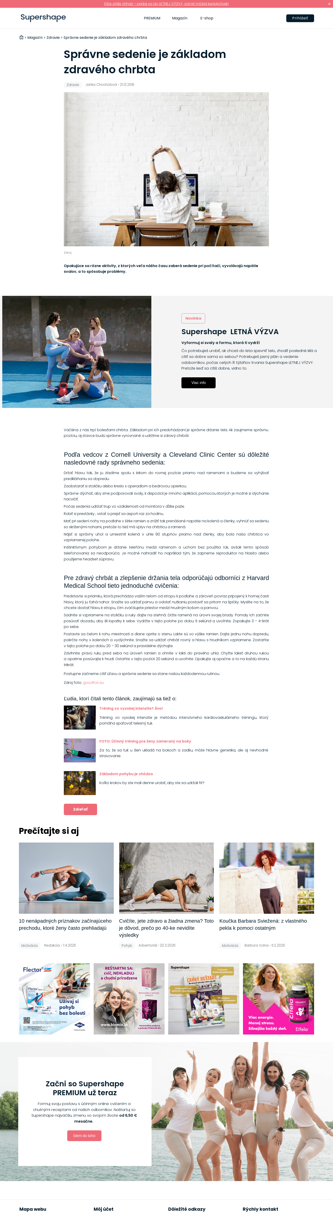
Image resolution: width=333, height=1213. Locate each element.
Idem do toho (84, 1136)
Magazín (179, 18)
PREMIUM (152, 18)
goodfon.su (93, 682)
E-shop (206, 18)
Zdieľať (80, 809)
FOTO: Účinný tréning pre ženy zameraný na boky (145, 741)
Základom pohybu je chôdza (126, 774)
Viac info (198, 383)
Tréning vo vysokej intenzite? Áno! (131, 708)
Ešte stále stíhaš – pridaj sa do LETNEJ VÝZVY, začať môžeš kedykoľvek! (166, 3)
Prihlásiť (300, 18)
